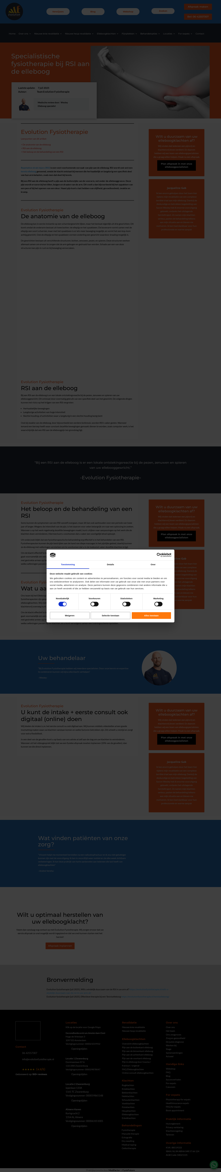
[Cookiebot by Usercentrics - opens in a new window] (158, 555)
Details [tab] (110, 564)
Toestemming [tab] (68, 564)
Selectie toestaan (110, 615)
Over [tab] (153, 564)
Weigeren (69, 615)
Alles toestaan (151, 615)
